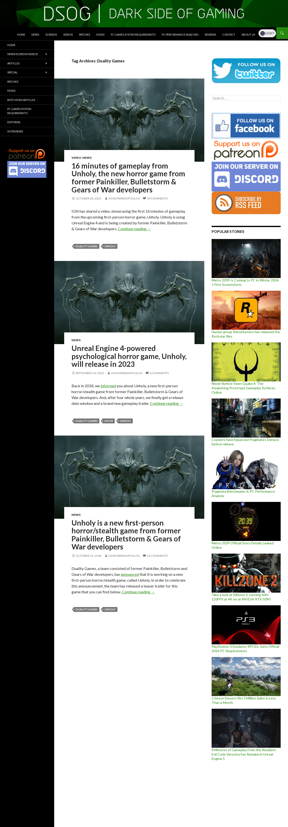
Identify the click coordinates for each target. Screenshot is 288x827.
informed (108, 385)
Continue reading (134, 228)
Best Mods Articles (21, 99)
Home (21, 34)
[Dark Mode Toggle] (267, 33)
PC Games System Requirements (133, 34)
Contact (228, 34)
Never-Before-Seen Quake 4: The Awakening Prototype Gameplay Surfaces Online (243, 387)
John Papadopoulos (124, 198)
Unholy (110, 246)
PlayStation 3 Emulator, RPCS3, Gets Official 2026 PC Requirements (245, 648)
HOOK (108, 420)
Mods (100, 34)
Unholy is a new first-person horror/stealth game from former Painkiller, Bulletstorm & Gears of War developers (126, 534)
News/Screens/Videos (22, 54)
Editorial (14, 122)
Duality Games (87, 246)
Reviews (210, 34)
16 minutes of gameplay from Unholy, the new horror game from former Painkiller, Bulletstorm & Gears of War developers (128, 177)
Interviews (15, 131)
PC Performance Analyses (180, 34)
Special (12, 72)
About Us (248, 34)
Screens (51, 34)
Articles (13, 63)
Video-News (82, 157)
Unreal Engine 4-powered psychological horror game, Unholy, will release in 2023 (129, 356)
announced (130, 574)
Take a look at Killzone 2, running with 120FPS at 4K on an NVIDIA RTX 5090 (241, 597)
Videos (68, 34)
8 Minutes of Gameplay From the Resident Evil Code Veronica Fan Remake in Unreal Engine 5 (244, 754)
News (35, 34)
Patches (84, 34)
